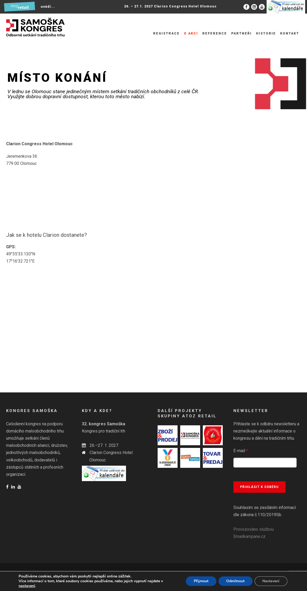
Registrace (166, 33)
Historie (266, 33)
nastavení (27, 586)
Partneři (241, 33)
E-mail (240, 450)
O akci (191, 33)
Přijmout (200, 581)
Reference (214, 33)
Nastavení (270, 581)
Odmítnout (235, 581)
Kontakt (289, 33)
